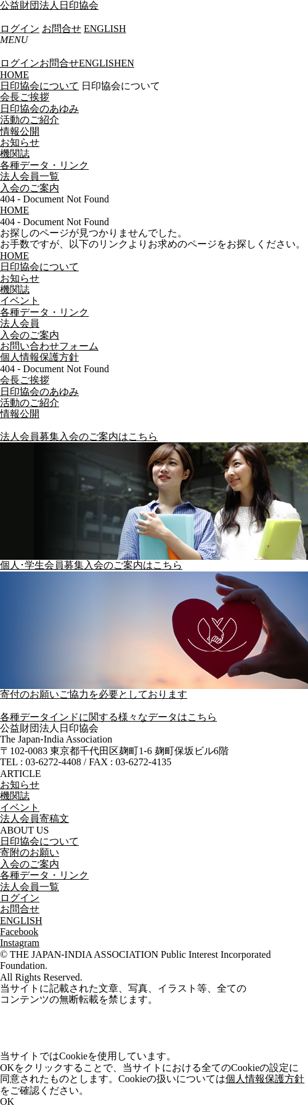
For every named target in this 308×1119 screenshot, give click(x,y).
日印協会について (39, 86)
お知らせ (19, 142)
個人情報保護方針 (264, 1078)
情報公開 (19, 131)
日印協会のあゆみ (39, 108)
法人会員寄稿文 (34, 818)
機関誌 (15, 153)
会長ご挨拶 (24, 97)
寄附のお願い (29, 852)
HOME (14, 75)
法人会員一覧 (29, 176)
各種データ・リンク (44, 165)
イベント (19, 807)
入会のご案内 (29, 188)
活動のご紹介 (29, 119)
